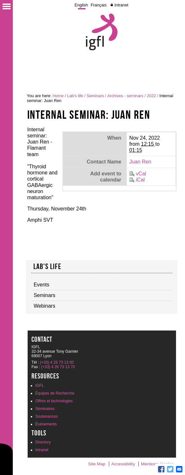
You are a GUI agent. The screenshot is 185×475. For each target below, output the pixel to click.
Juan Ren (140, 161)
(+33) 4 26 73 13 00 (57, 362)
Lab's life (75, 95)
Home (58, 95)
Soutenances (46, 416)
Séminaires (45, 408)
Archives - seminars (125, 95)
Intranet (121, 5)
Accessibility (123, 463)
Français (99, 5)
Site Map (96, 463)
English (81, 5)
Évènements (46, 424)
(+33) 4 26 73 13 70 (58, 367)
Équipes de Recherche (54, 393)
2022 (151, 95)
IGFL (39, 385)
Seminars (95, 95)
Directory (43, 442)
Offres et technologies (54, 401)
